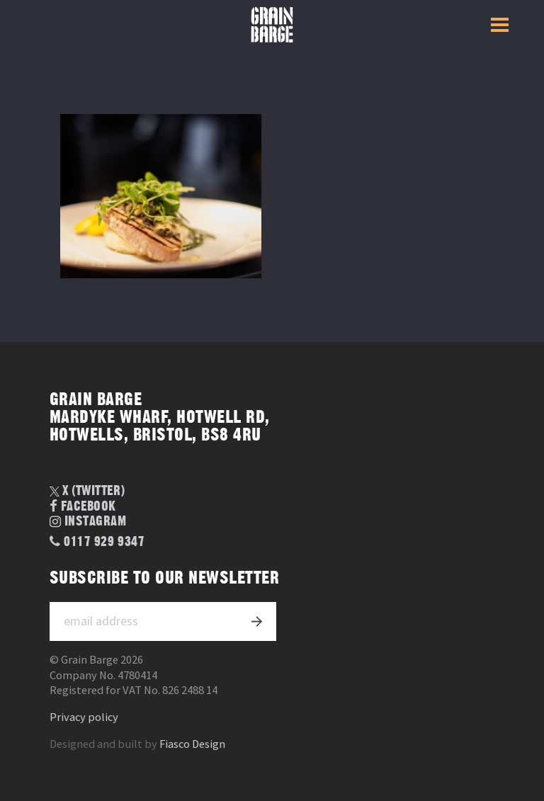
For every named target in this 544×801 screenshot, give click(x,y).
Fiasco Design (192, 744)
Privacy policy (84, 717)
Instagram (88, 522)
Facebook (83, 506)
